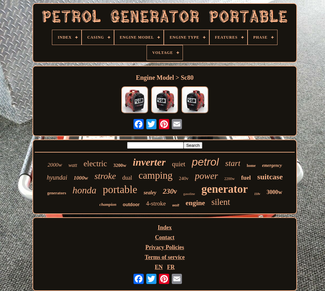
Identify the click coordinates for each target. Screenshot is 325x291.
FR (171, 267)
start (233, 163)
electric (95, 163)
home (251, 165)
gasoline (189, 194)
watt (73, 165)
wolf (175, 205)
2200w (229, 178)
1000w (81, 178)
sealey (150, 192)
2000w (54, 165)
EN (159, 267)
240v (184, 178)
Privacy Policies (164, 247)
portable (120, 189)
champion (107, 204)
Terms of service (164, 257)
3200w (119, 165)
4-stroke (156, 203)
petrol (205, 162)
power (206, 176)
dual (127, 178)
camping (156, 175)
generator (224, 189)
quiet (178, 164)
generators (56, 192)
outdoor (131, 204)
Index (165, 227)
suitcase (270, 177)
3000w (274, 192)
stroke (105, 176)
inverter (149, 162)
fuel (246, 177)
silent (221, 202)
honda (85, 190)
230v (170, 191)
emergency (272, 165)
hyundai (57, 177)
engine (195, 203)
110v (257, 194)
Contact (165, 237)
